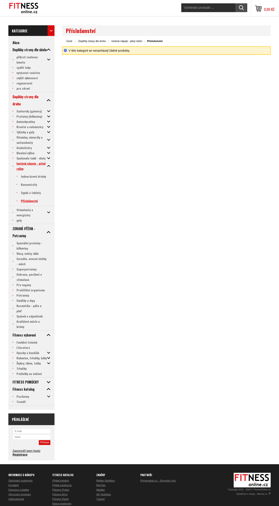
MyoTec (101, 485)
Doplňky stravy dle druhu (92, 41)
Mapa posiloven (61, 503)
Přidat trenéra (60, 480)
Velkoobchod (16, 499)
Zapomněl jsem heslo (26, 450)
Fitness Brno (60, 494)
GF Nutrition (103, 494)
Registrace (20, 454)
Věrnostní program (19, 494)
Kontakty (13, 485)
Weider (100, 489)
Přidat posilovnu (62, 485)
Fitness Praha (60, 489)
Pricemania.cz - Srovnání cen (158, 480)
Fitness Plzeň (60, 499)
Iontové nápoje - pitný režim (127, 41)
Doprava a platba (18, 489)
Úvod (69, 41)
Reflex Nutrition (105, 480)
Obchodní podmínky (20, 480)
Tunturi (100, 499)
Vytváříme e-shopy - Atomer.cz (253, 494)
